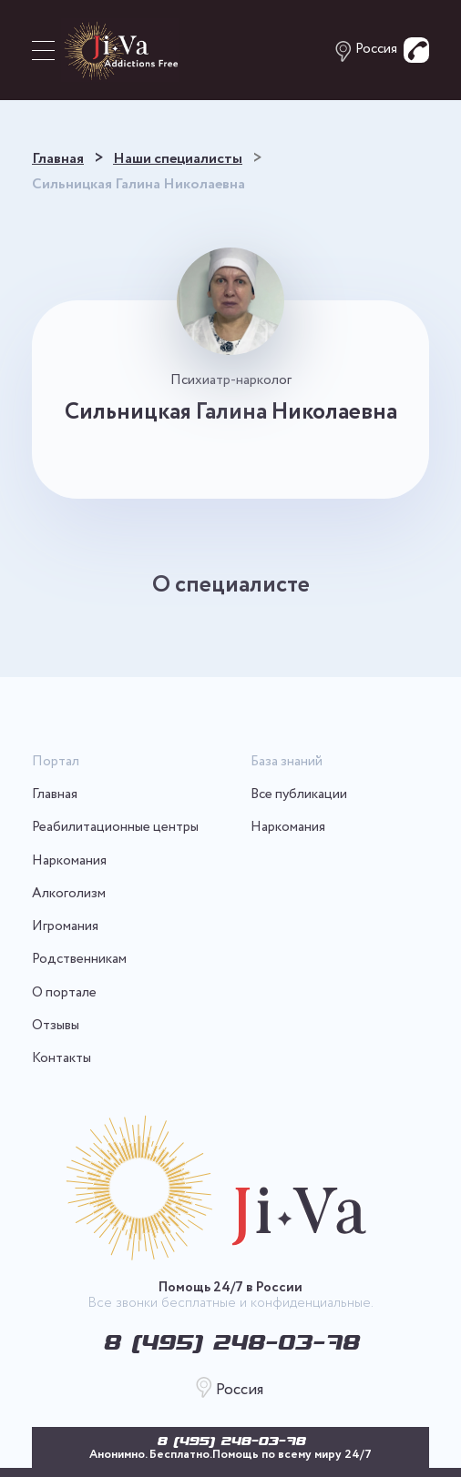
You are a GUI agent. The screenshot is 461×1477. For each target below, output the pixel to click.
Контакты (61, 1059)
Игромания (65, 927)
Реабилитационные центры (115, 827)
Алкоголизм (69, 894)
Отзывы (55, 1026)
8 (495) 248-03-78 (231, 1440)
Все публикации (299, 795)
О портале (64, 993)
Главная (54, 795)
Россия (375, 49)
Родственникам (79, 959)
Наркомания (69, 861)
